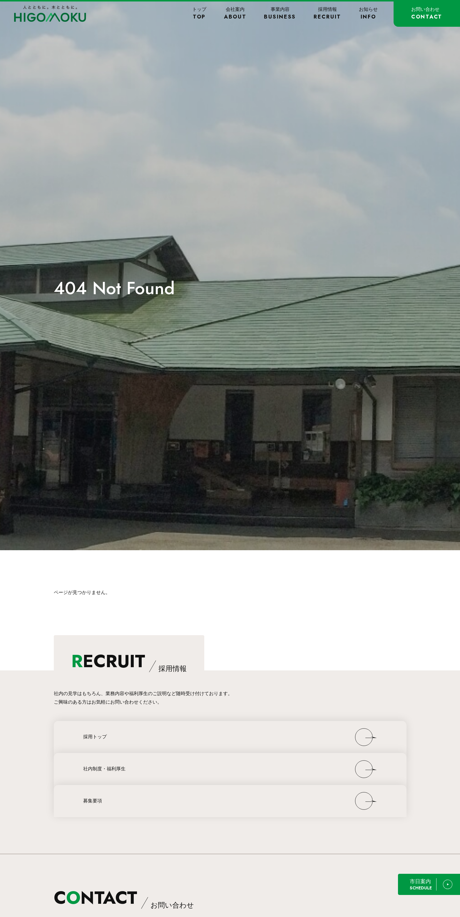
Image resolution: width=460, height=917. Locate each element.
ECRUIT (129, 661)
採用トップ (95, 736)
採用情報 (327, 13)
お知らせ (368, 13)
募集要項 (92, 800)
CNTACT (124, 898)
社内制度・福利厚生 (104, 768)
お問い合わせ (426, 13)
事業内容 (280, 13)
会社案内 (235, 13)
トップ (199, 13)
